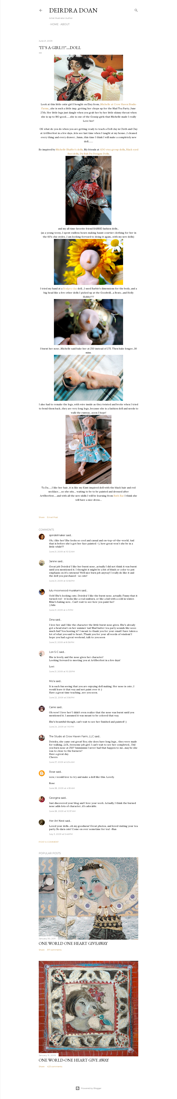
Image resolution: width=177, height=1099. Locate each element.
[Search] (136, 9)
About (63, 24)
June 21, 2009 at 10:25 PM (62, 671)
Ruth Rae (119, 495)
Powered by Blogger (88, 1088)
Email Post (52, 517)
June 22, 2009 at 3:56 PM (61, 697)
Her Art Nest (56, 820)
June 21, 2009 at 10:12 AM (61, 551)
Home (53, 24)
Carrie (52, 707)
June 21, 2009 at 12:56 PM (61, 580)
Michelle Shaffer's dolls (69, 149)
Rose (52, 771)
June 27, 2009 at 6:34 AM (61, 762)
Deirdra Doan (73, 10)
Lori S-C (53, 652)
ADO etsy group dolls (112, 149)
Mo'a (52, 681)
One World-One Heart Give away (74, 1060)
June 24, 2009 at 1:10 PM (61, 726)
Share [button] (41, 517)
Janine (53, 561)
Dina (52, 619)
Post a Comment (49, 842)
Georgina (54, 797)
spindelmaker (57, 535)
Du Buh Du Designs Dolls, (95, 153)
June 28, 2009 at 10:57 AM (62, 811)
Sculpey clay (70, 288)
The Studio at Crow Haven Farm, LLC (71, 736)
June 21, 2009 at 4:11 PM (61, 610)
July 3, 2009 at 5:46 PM (61, 834)
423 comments (54, 1066)
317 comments (54, 949)
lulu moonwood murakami (65, 590)
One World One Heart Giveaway (73, 943)
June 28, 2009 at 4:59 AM (62, 788)
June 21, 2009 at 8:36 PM (61, 642)
